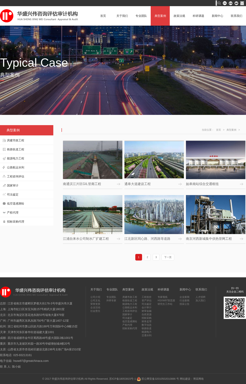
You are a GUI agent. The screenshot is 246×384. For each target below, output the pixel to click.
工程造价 (146, 297)
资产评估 (146, 300)
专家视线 (162, 297)
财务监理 (146, 321)
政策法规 (179, 15)
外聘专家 (111, 300)
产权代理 (12, 212)
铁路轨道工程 (15, 149)
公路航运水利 (15, 167)
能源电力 (146, 331)
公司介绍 (95, 297)
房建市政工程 (15, 140)
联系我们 (236, 15)
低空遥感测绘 (15, 203)
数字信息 (146, 324)
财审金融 (146, 311)
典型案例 (160, 15)
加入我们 (200, 300)
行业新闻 (184, 300)
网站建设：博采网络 (192, 378)
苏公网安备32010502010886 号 (158, 378)
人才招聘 (200, 297)
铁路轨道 (146, 328)
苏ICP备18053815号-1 (122, 378)
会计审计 (146, 307)
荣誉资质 (95, 304)
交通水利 (146, 335)
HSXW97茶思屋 (166, 300)
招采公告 (184, 304)
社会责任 (95, 311)
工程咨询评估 (15, 176)
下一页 (168, 257)
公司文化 (95, 300)
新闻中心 (217, 15)
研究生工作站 (165, 304)
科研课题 (198, 15)
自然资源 (146, 314)
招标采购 (146, 318)
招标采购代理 (15, 221)
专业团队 (141, 15)
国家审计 (12, 185)
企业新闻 (184, 297)
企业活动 (95, 307)
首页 (103, 15)
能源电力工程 (15, 158)
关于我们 (122, 15)
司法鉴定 (12, 194)
